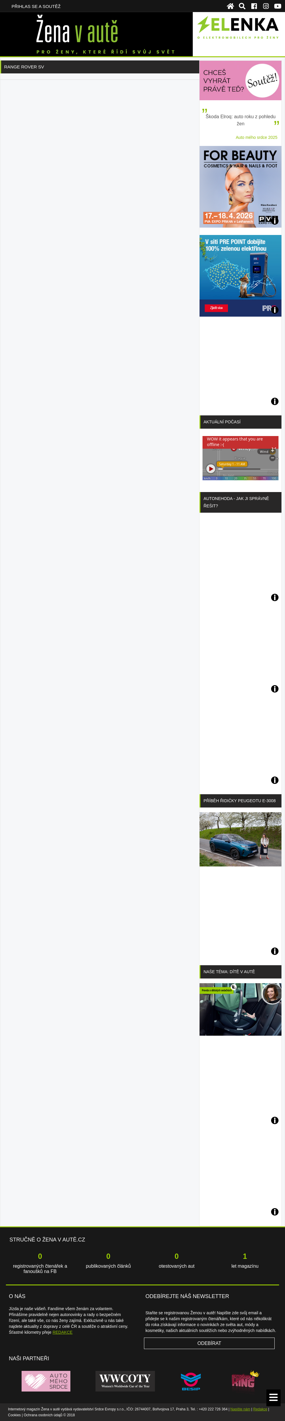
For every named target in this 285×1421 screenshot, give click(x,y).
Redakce (260, 1409)
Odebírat (209, 1343)
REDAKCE (63, 1332)
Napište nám (240, 1409)
